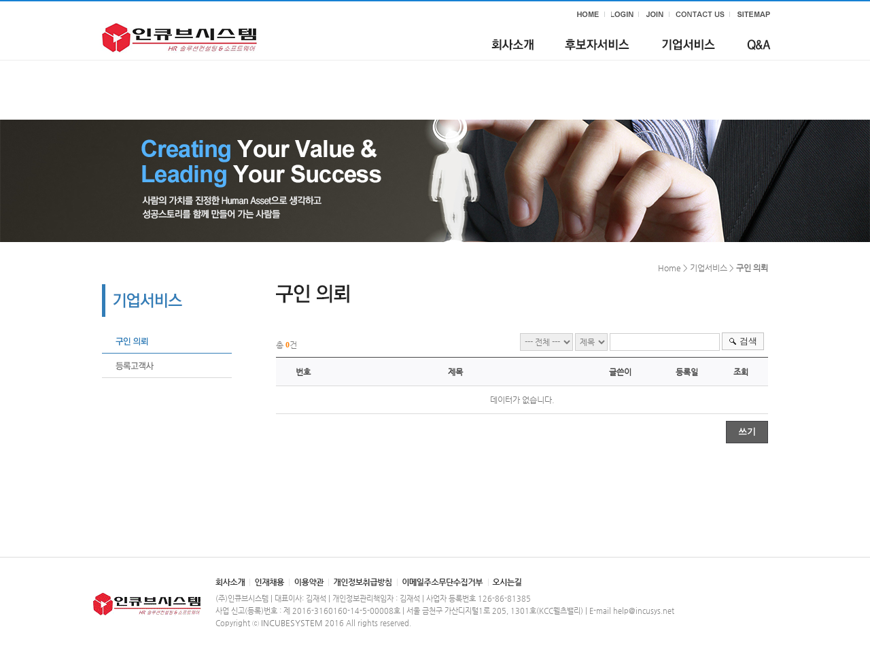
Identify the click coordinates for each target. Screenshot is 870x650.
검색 (748, 341)
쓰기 (747, 431)
